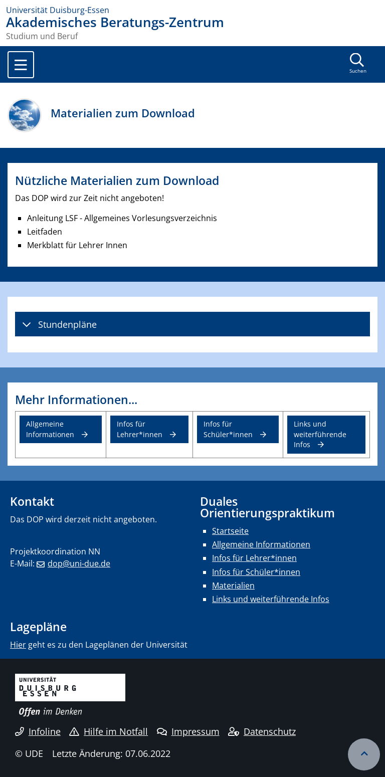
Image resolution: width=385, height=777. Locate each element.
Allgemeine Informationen (50, 429)
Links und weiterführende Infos (320, 434)
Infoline (38, 731)
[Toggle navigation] (21, 64)
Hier (18, 644)
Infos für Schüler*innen (228, 429)
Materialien (233, 585)
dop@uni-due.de (79, 563)
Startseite (230, 530)
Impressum (188, 731)
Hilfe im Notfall (108, 731)
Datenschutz (262, 731)
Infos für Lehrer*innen (139, 429)
